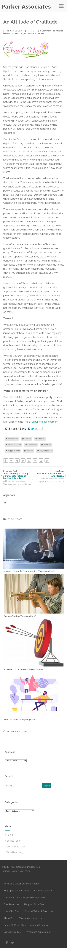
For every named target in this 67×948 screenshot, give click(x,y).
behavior (7, 33)
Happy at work (14, 451)
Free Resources (11, 904)
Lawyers (32, 33)
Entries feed (12, 840)
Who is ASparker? (12, 932)
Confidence (32, 445)
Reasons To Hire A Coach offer (39, 911)
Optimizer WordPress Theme (16, 871)
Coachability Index (43, 890)
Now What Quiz (11, 911)
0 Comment (45, 31)
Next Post (49, 473)
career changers (14, 445)
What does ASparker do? (38, 932)
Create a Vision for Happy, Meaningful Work (25, 897)
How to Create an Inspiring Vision (20, 719)
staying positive (46, 451)
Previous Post (18, 475)
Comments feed (15, 846)
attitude (28, 439)
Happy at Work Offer (34, 904)
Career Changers (19, 33)
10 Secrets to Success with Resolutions (23, 669)
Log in (9, 835)
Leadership (42, 33)
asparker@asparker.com (45, 421)
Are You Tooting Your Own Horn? (20, 616)
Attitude (59, 31)
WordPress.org (14, 852)
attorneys (41, 439)
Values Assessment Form (31, 918)
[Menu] (61, 6)
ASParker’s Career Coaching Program (22, 884)
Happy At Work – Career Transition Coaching (26, 925)
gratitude (47, 445)
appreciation (13, 439)
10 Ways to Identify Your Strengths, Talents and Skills (29, 571)
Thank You (9, 918)
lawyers (30, 451)
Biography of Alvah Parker (16, 890)
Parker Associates (26, 6)
